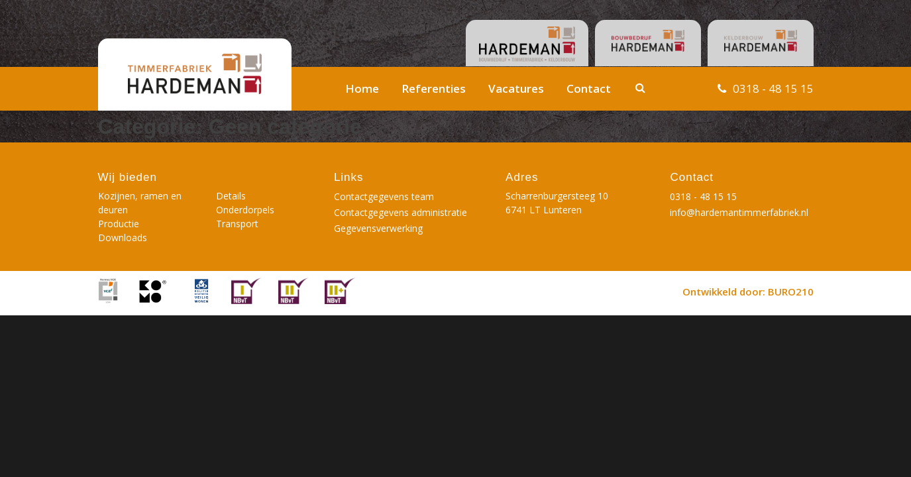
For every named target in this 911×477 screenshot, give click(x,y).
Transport (237, 223)
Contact (588, 88)
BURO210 (791, 291)
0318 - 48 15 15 (773, 88)
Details (231, 195)
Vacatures (516, 88)
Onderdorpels (245, 209)
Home (362, 88)
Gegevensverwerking (378, 228)
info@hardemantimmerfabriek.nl (739, 212)
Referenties (434, 88)
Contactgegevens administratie (400, 212)
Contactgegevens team (384, 196)
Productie (118, 223)
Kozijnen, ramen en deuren (140, 202)
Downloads (122, 237)
